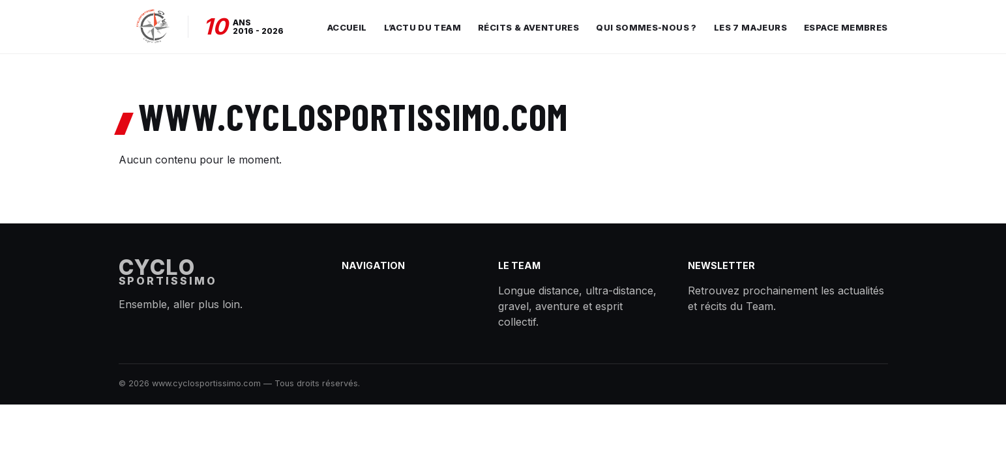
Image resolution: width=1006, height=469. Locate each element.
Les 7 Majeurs (750, 27)
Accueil (347, 27)
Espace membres (846, 27)
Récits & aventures (528, 27)
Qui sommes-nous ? (646, 27)
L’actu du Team (423, 27)
